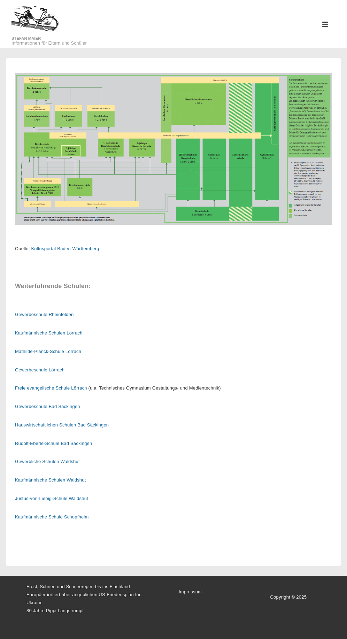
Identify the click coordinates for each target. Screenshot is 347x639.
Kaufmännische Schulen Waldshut (50, 480)
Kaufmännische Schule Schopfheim (51, 516)
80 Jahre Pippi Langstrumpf (55, 610)
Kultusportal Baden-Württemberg (65, 248)
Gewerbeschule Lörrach (39, 369)
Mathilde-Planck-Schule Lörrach (48, 351)
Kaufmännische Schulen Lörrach (49, 333)
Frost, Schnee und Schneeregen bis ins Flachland (78, 586)
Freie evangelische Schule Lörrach (51, 388)
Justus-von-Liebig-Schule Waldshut (51, 498)
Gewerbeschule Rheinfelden (44, 314)
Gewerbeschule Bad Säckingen (47, 406)
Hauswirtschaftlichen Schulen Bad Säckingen (62, 425)
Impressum (190, 591)
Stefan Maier (26, 38)
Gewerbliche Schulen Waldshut (47, 461)
